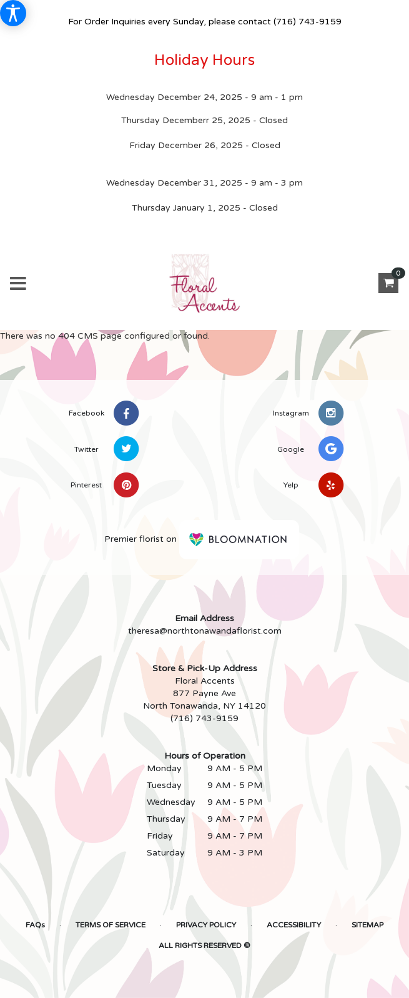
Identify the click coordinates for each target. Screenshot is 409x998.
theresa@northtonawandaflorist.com (205, 631)
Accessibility (294, 925)
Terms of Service (110, 925)
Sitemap (367, 925)
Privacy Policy (206, 925)
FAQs (35, 925)
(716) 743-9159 (307, 21)
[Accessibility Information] (13, 13)
